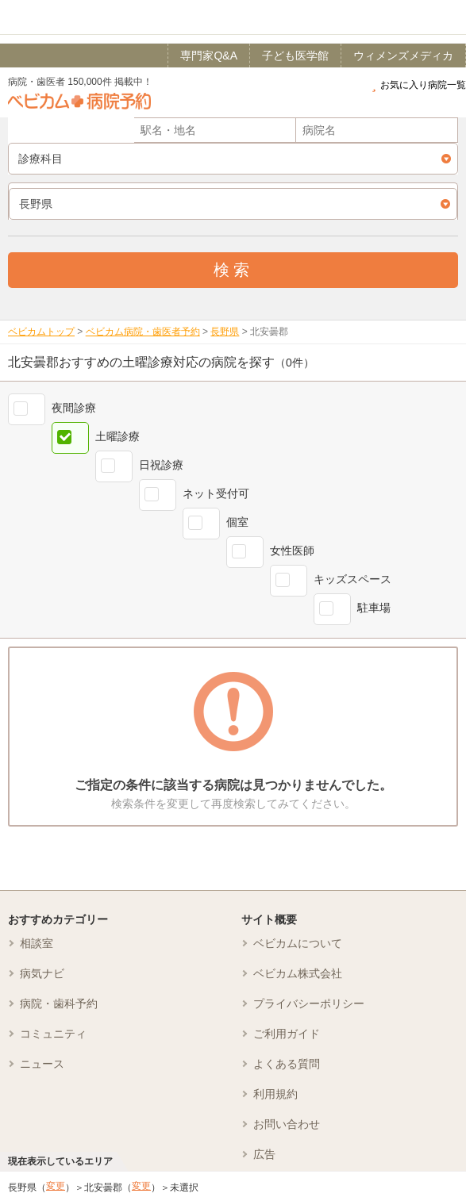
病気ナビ (42, 973)
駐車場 (374, 607)
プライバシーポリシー (308, 1003)
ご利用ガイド (286, 1033)
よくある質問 (286, 1063)
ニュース (42, 1063)
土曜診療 (117, 436)
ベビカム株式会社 (297, 973)
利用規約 (275, 1094)
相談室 (36, 943)
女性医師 (292, 550)
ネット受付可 (216, 493)
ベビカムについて (297, 943)
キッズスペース (352, 579)
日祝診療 (161, 465)
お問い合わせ (286, 1124)
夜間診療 (74, 407)
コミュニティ (53, 1033)
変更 (55, 1185)
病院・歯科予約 (59, 1003)
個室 (237, 522)
